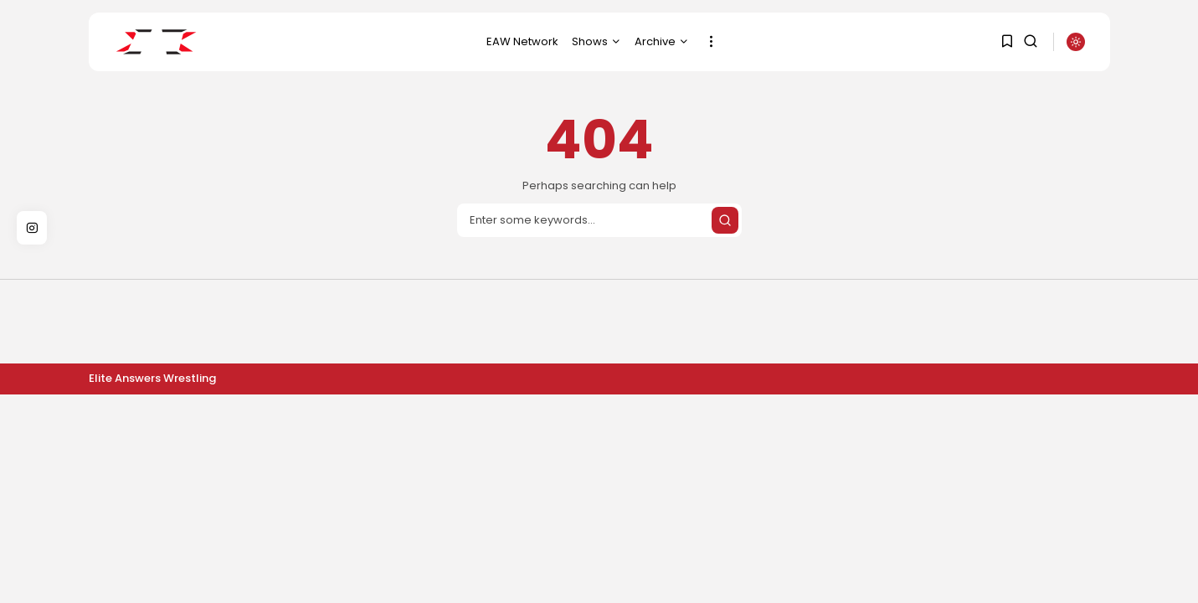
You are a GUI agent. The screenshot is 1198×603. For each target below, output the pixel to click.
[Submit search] (725, 220)
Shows (596, 41)
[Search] (599, 220)
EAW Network (522, 41)
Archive (662, 41)
